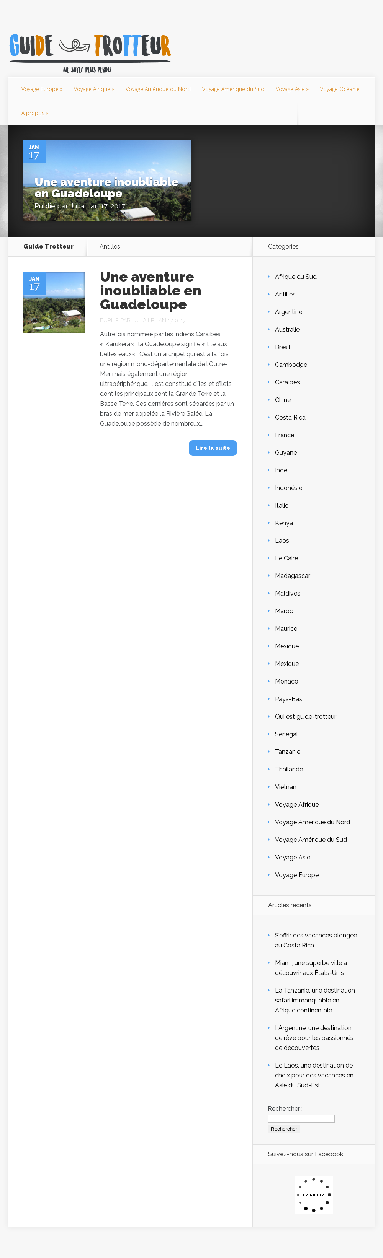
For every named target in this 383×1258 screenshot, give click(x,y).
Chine (283, 400)
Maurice (286, 628)
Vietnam (287, 787)
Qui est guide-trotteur (305, 716)
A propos (32, 113)
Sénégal (286, 734)
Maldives (287, 593)
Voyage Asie (290, 89)
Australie (287, 329)
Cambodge (291, 364)
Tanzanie (287, 751)
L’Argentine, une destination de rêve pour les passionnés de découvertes (314, 1037)
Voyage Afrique (92, 89)
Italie (281, 505)
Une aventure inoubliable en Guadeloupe (106, 187)
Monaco (286, 681)
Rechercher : (285, 1108)
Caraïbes (287, 382)
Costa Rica (290, 417)
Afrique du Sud (296, 276)
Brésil (282, 347)
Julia (77, 206)
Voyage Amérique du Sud (233, 89)
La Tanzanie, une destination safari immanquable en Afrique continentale (315, 1000)
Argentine (288, 312)
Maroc (284, 611)
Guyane (286, 452)
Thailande (289, 769)
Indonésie (288, 487)
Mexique (287, 646)
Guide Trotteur (48, 247)
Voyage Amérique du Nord (158, 89)
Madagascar (292, 575)
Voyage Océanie (340, 89)
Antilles (285, 294)
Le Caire (286, 558)
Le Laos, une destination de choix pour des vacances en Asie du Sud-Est (314, 1075)
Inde (281, 470)
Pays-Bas (288, 699)
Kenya (284, 523)
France (284, 435)
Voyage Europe (40, 89)
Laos (282, 540)
